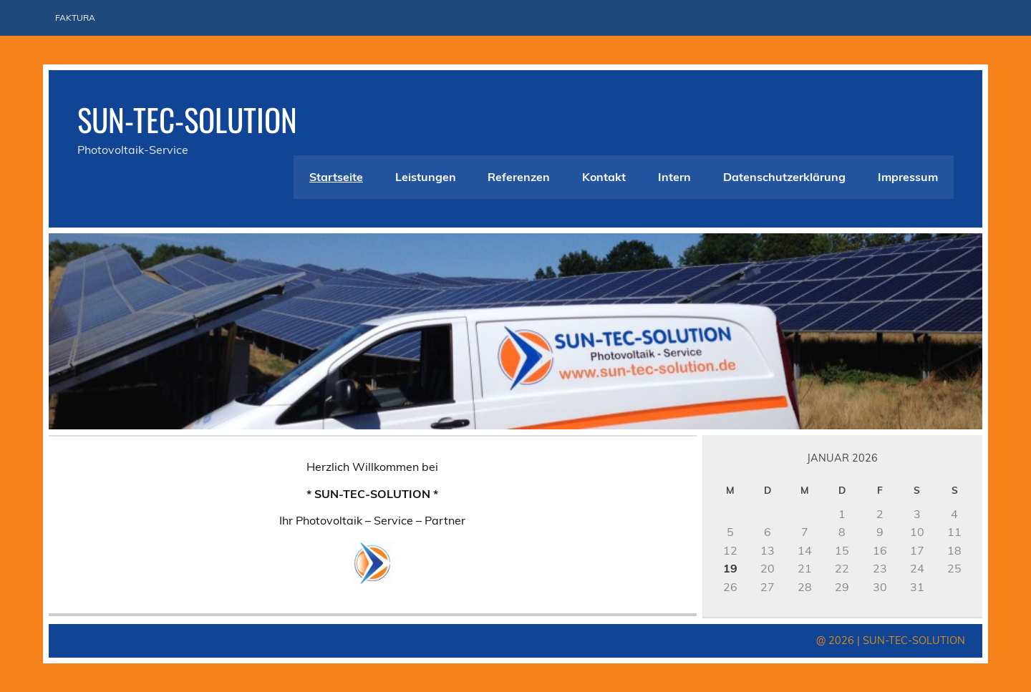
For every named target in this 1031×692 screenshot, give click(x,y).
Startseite (336, 177)
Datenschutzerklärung (784, 177)
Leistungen (425, 177)
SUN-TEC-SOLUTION (187, 119)
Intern (674, 177)
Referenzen (519, 177)
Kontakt (604, 177)
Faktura (75, 17)
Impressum (908, 177)
